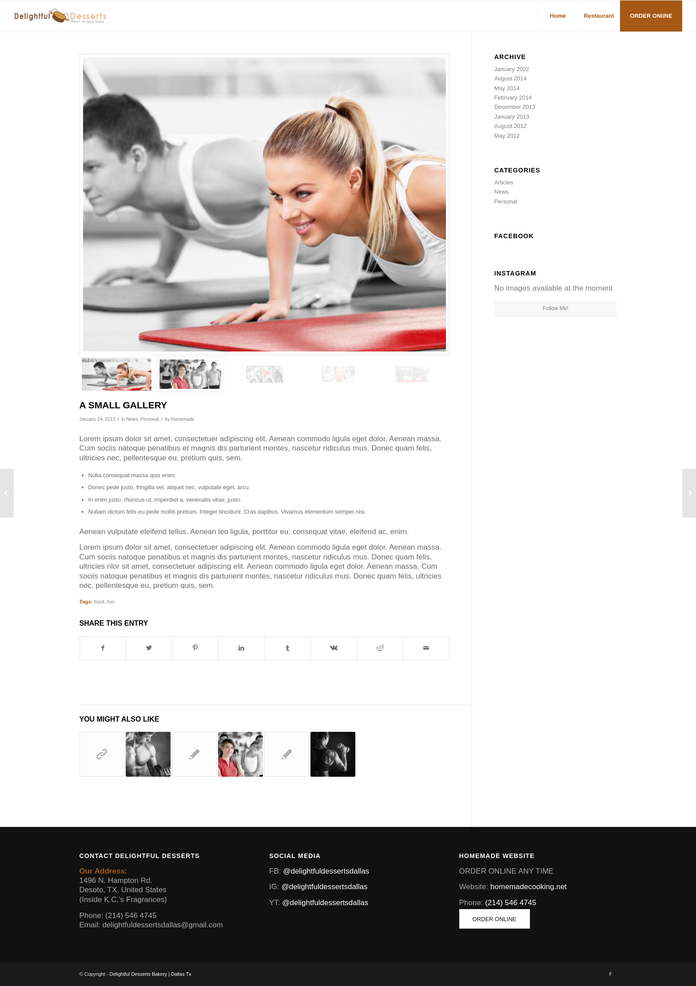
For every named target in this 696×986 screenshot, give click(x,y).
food (99, 601)
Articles (503, 182)
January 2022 (511, 69)
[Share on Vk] (334, 648)
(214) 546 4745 (510, 902)
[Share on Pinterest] (195, 648)
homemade (183, 419)
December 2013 (515, 107)
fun (110, 601)
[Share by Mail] (426, 648)
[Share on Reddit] (380, 648)
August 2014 (510, 78)
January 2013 (511, 116)
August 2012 (510, 126)
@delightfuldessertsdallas (326, 871)
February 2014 (513, 97)
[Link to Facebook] (610, 974)
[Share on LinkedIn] (241, 648)
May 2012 (507, 135)
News (132, 419)
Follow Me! (556, 308)
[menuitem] (557, 16)
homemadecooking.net (528, 886)
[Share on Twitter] (149, 648)
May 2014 (507, 88)
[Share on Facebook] (103, 648)
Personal (149, 419)
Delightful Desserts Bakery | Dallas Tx (150, 974)
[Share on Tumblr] (287, 648)
